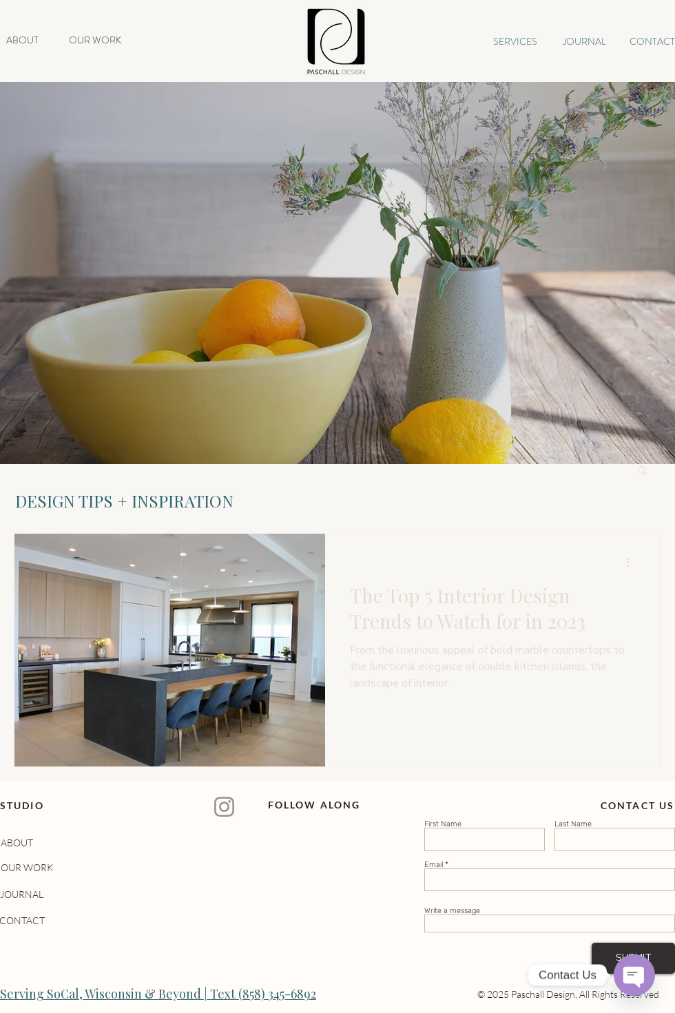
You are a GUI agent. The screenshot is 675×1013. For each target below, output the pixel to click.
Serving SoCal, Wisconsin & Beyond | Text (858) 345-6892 (158, 993)
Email (433, 864)
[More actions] (632, 562)
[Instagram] (224, 806)
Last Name (573, 824)
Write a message (452, 911)
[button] (642, 471)
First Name (442, 824)
